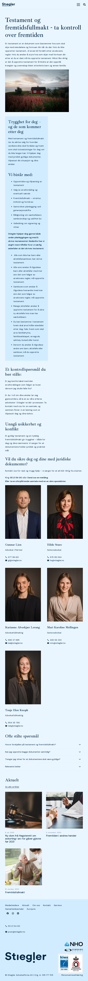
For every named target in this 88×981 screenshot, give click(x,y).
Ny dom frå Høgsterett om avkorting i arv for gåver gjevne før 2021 (23, 838)
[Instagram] (12, 913)
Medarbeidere (12, 905)
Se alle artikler (12, 786)
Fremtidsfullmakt (15, 892)
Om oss (36, 905)
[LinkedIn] (18, 913)
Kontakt (47, 905)
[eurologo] (74, 950)
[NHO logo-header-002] (74, 944)
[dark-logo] (8, 4)
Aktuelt (25, 905)
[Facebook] (7, 913)
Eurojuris (31, 909)
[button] (78, 4)
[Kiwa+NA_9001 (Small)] (70, 963)
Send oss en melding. (37, 477)
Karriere (58, 905)
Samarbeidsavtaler (14, 909)
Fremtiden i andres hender (61, 835)
